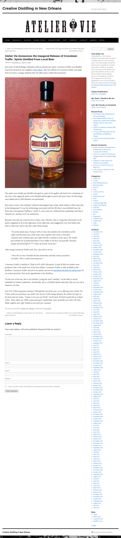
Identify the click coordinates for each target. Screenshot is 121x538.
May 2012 (96, 483)
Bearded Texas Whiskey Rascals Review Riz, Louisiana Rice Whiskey (104, 149)
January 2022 (97, 274)
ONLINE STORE (54, 40)
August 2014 (97, 423)
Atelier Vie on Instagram (98, 94)
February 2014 (97, 436)
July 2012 (96, 479)
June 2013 (96, 454)
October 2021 (97, 276)
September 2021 (98, 278)
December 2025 (98, 232)
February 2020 (97, 303)
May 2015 (96, 403)
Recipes (95, 212)
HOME (7, 40)
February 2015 (97, 410)
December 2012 (98, 468)
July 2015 (96, 399)
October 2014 (97, 419)
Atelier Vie (24, 308)
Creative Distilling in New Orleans (31, 8)
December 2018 (98, 321)
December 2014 (98, 414)
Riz (94, 214)
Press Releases (97, 209)
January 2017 (97, 359)
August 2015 (97, 396)
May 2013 (96, 456)
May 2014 (96, 430)
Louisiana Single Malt (100, 203)
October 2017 (97, 341)
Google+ (94, 525)
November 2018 (98, 323)
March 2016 (97, 381)
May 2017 (96, 350)
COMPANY (73, 40)
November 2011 (98, 496)
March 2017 (97, 354)
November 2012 (98, 470)
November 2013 (98, 443)
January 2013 (97, 465)
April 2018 (96, 330)
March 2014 (97, 434)
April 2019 (96, 314)
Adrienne (96, 161)
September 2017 (98, 343)
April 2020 (96, 298)
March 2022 (97, 270)
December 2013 (98, 441)
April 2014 (96, 432)
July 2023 (96, 256)
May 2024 (96, 241)
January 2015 (97, 412)
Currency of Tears (98, 192)
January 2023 (97, 261)
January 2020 (97, 305)
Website (7, 379)
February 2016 (97, 383)
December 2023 (98, 250)
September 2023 (98, 254)
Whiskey (31, 308)
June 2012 (96, 481)
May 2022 (96, 265)
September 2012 (98, 474)
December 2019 (98, 307)
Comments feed (98, 519)
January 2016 (97, 385)
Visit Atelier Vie (96, 56)
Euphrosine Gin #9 (99, 196)
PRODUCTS (16, 40)
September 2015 (98, 394)
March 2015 (97, 407)
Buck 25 (95, 187)
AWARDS (93, 40)
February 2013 (97, 463)
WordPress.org (97, 521)
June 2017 (96, 347)
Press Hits (96, 207)
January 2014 (97, 439)
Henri (95, 198)
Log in (95, 514)
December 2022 (98, 263)
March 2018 (97, 332)
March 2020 (97, 301)
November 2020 (98, 287)
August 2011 (97, 503)
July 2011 (96, 505)
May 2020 (96, 296)
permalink (48, 308)
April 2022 (96, 267)
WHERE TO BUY (39, 40)
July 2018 (96, 327)
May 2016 (96, 376)
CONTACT (83, 40)
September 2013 (98, 448)
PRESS (102, 40)
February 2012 (97, 490)
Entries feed (97, 516)
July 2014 (96, 425)
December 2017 (98, 336)
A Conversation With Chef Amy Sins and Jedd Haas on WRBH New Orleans (104, 134)
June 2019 (96, 312)
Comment (8, 334)
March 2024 (97, 243)
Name (7, 363)
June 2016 (96, 374)
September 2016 (98, 367)
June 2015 (96, 401)
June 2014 (96, 427)
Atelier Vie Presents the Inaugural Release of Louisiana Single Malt (104, 156)
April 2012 (96, 485)
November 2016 (98, 363)
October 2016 (97, 365)
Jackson (95, 201)
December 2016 (98, 361)
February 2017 (97, 356)
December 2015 (98, 387)
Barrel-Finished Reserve (100, 183)
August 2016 (97, 370)
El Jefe (95, 194)
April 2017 (96, 352)
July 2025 (96, 234)
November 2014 (98, 416)
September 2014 (98, 421)
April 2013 (96, 459)
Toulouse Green (98, 218)
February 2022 (97, 272)
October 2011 (97, 499)
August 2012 (97, 476)
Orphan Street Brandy (99, 205)
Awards (95, 181)
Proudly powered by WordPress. (103, 532)
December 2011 (98, 494)
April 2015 (96, 405)
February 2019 (97, 316)
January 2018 (97, 334)
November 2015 (98, 390)
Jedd (29, 62)
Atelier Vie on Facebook (98, 107)
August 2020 (97, 294)
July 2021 (96, 283)
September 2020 (98, 292)
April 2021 (96, 285)
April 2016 (96, 379)
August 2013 (97, 450)
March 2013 (97, 461)
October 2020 (97, 290)
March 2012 (97, 488)
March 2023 (97, 258)
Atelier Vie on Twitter (97, 100)
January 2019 (97, 318)
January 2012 (97, 492)
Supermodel (97, 216)
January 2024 (97, 247)
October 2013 (97, 445)
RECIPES (27, 40)
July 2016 (96, 372)
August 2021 (97, 281)
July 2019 (96, 310)
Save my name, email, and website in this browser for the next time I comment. (34, 386)
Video (95, 223)
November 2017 (98, 339)
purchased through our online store (67, 270)
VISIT (65, 40)
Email (7, 371)
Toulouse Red (97, 221)
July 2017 (96, 345)
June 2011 (96, 508)
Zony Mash (37, 70)
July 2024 (96, 236)
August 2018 (97, 325)
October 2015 (97, 392)
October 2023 (97, 252)
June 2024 (96, 238)
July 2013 (96, 452)
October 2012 (97, 472)
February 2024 (97, 245)
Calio (95, 189)
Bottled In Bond (98, 185)
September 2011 (98, 501)
